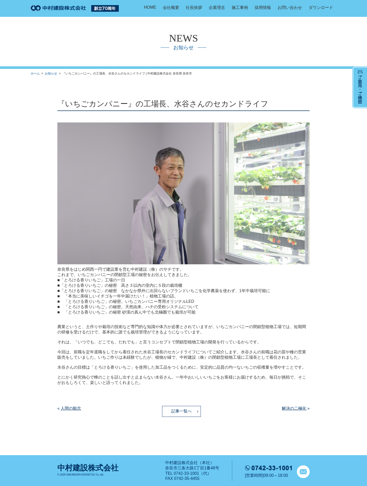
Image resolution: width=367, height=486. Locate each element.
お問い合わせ (290, 7)
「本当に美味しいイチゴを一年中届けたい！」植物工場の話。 (121, 296)
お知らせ (51, 73)
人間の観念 (71, 408)
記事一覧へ (181, 411)
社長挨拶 (194, 7)
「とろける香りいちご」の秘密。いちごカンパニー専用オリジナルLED (129, 301)
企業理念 (217, 7)
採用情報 (263, 7)
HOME (150, 7)
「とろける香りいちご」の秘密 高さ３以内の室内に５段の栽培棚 (121, 285)
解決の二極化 (294, 408)
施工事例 (240, 7)
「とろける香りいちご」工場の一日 (92, 280)
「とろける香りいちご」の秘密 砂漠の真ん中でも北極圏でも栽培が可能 (129, 312)
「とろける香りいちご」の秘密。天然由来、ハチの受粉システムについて (131, 307)
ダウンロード (321, 7)
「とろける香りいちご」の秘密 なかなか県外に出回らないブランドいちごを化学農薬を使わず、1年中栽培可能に (165, 291)
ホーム (35, 73)
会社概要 (171, 7)
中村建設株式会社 (88, 468)
